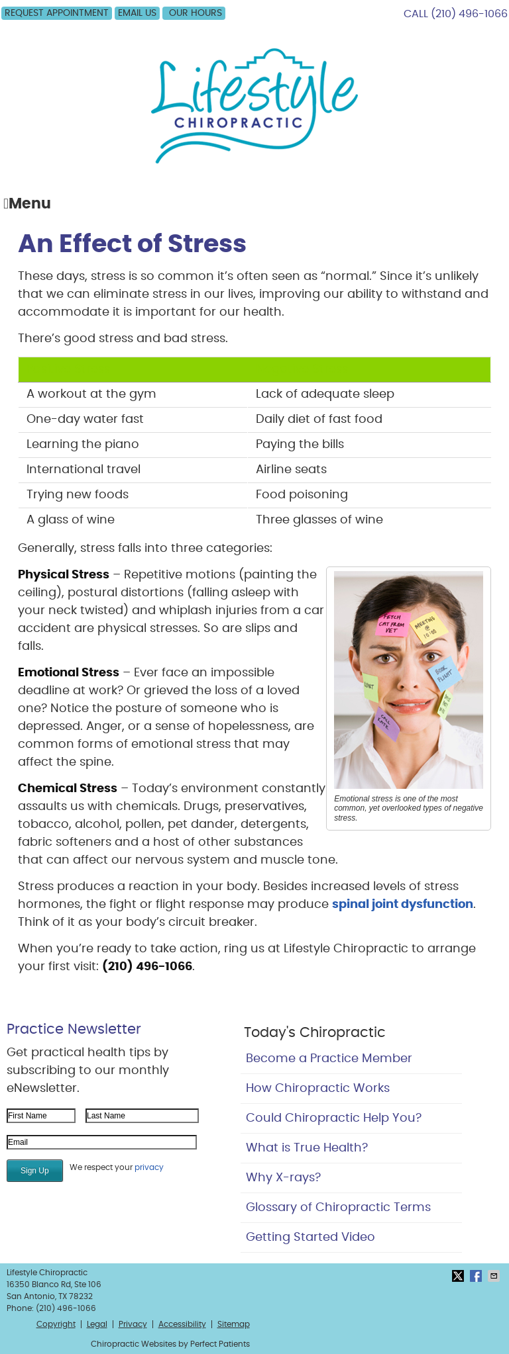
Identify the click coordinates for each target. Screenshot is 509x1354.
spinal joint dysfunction (402, 905)
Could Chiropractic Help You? (334, 1118)
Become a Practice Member (329, 1059)
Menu (27, 204)
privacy (149, 1167)
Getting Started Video (310, 1237)
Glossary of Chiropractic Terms (338, 1208)
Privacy (133, 1324)
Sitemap (233, 1324)
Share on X (459, 1276)
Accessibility (182, 1324)
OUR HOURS (195, 13)
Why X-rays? (283, 1178)
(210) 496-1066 (469, 14)
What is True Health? (307, 1148)
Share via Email (495, 1276)
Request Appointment (57, 13)
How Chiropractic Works (318, 1089)
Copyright (56, 1324)
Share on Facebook (477, 1276)
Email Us (137, 13)
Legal (97, 1324)
